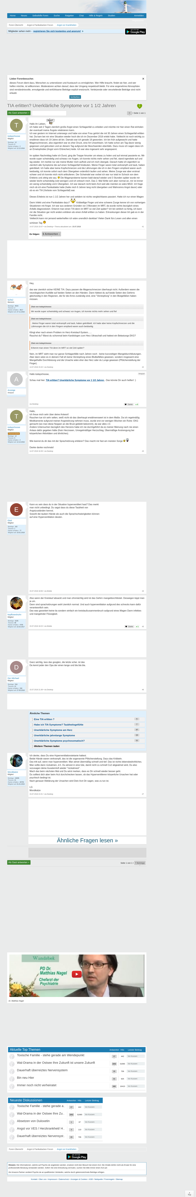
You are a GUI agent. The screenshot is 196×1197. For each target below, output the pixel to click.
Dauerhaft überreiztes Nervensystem (42, 1070)
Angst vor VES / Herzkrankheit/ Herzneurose (47, 1128)
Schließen (75, 97)
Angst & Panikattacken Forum (40, 1149)
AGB (91, 1179)
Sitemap (119, 1179)
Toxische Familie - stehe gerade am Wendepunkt (50, 1055)
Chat (81, 15)
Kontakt (34, 1179)
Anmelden (139, 15)
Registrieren (138, 20)
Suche (57, 15)
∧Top (189, 1194)
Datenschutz (64, 1179)
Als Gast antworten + (18, 113)
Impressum (52, 1179)
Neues (24, 15)
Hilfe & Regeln (96, 15)
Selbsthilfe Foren (40, 15)
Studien (111, 15)
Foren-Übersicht (16, 1149)
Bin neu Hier (25, 1077)
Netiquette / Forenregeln (104, 1179)
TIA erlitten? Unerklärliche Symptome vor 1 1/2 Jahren (61, 105)
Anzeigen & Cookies (79, 1179)
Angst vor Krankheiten (66, 1149)
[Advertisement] (87, 816)
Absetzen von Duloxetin (33, 1121)
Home (13, 15)
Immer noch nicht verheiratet (36, 1085)
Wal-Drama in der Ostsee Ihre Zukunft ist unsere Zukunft (56, 1062)
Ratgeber (69, 15)
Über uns (42, 1179)
